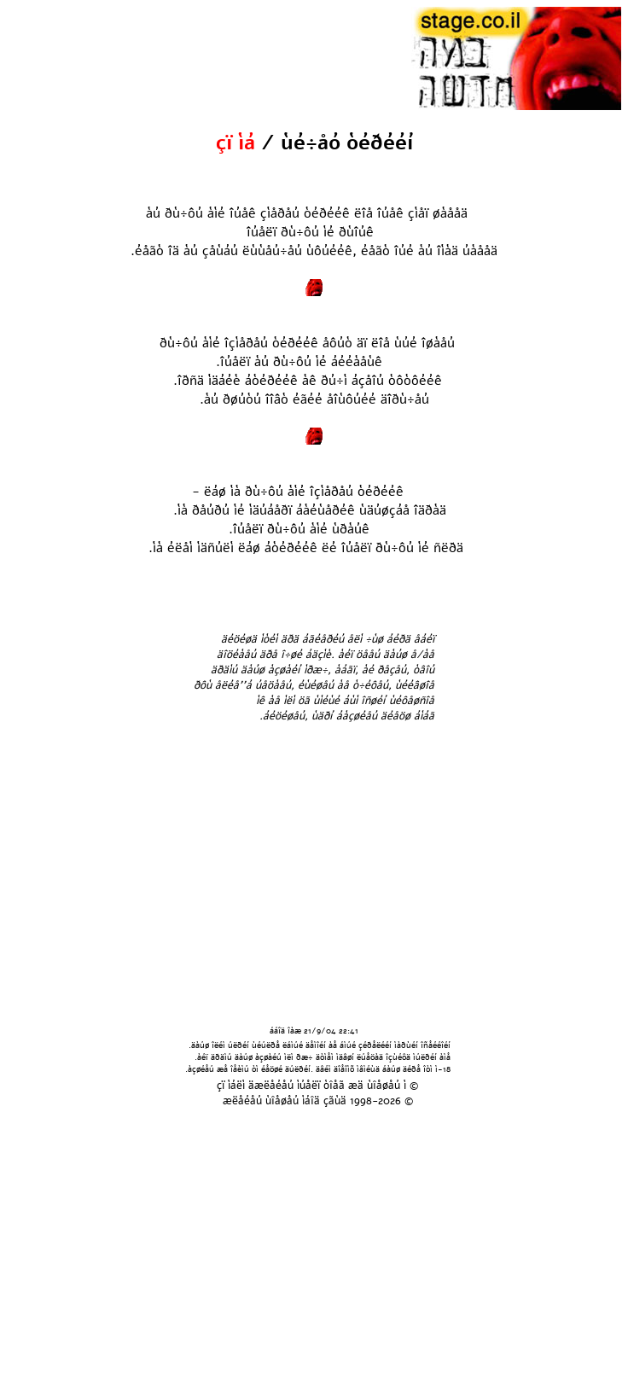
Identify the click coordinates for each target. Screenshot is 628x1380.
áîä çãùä (325, 1101)
